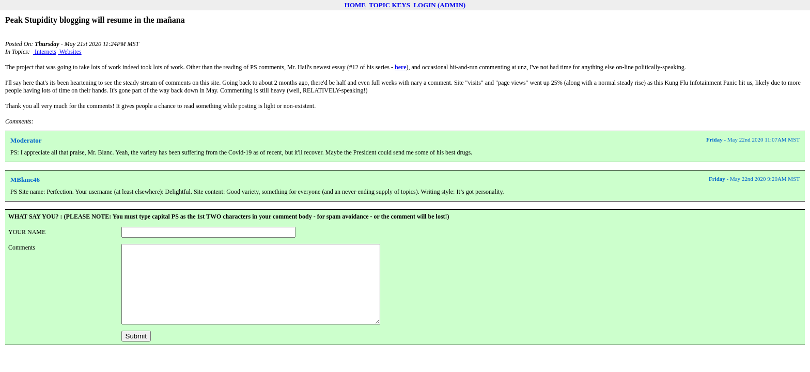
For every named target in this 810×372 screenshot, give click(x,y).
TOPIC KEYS (389, 5)
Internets (44, 51)
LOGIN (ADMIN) (439, 5)
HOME (355, 5)
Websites (70, 51)
